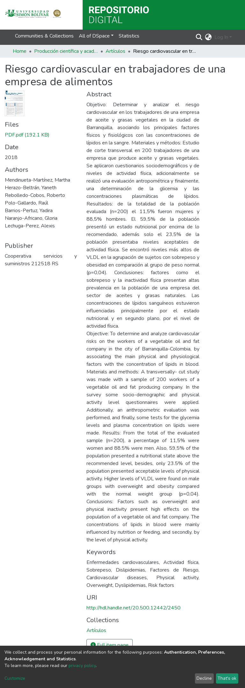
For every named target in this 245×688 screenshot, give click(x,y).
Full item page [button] (110, 645)
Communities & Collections (44, 35)
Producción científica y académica (66, 51)
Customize (14, 678)
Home (19, 51)
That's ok (227, 678)
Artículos (115, 51)
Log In (221, 37)
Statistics (129, 35)
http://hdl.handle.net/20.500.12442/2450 (133, 607)
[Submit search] (199, 37)
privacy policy (82, 666)
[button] (208, 37)
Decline (204, 678)
